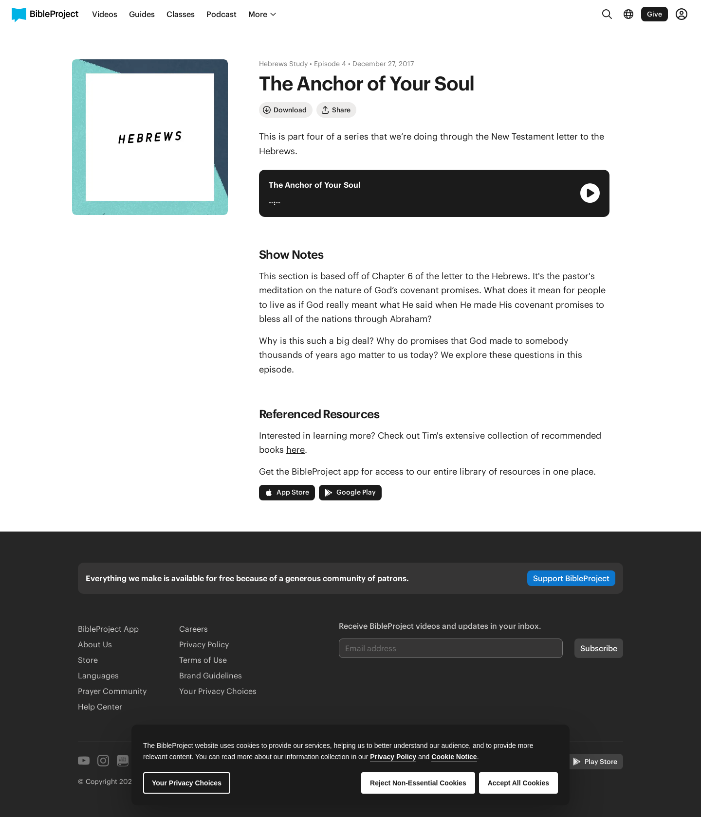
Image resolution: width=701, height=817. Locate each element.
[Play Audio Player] (590, 193)
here (295, 449)
